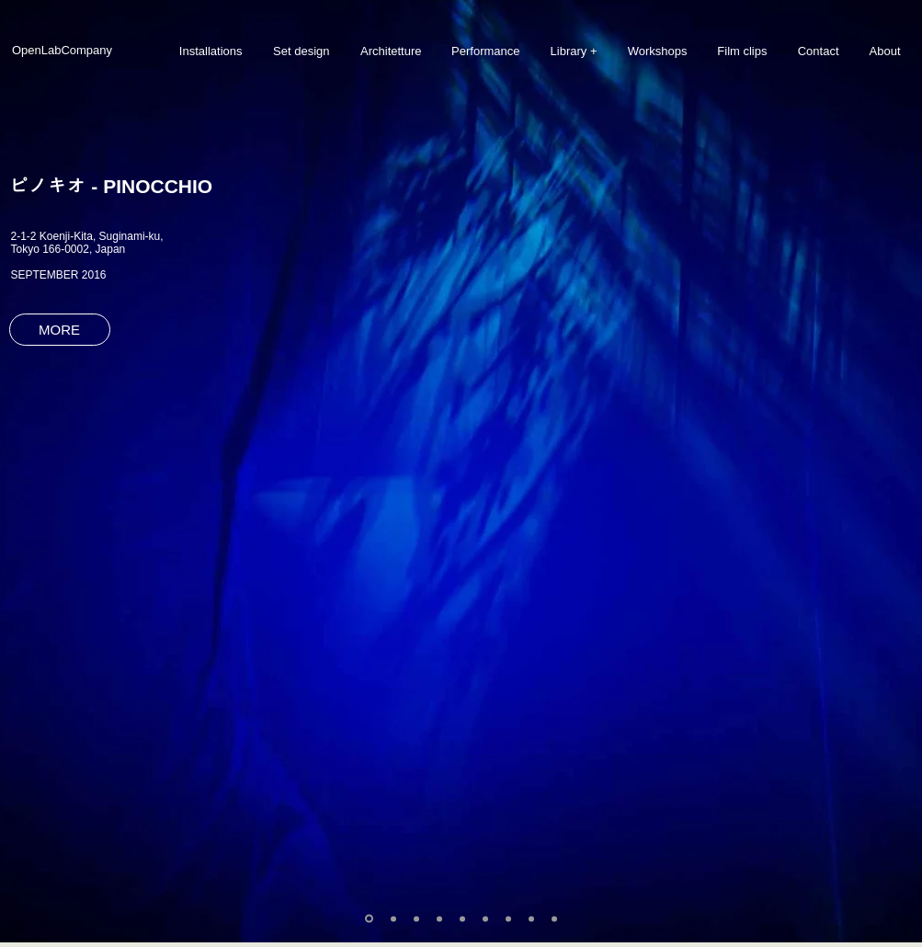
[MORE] (59, 330)
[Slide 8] (531, 918)
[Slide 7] (508, 918)
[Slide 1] (369, 919)
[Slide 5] (462, 918)
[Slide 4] (439, 918)
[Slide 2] (393, 918)
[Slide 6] (485, 918)
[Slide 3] (416, 918)
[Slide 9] (554, 918)
